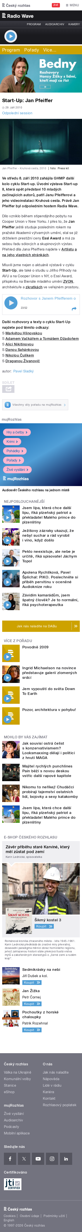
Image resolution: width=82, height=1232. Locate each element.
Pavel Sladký (23, 371)
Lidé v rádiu (52, 1085)
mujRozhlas (12, 419)
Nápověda (51, 1079)
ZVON (68, 281)
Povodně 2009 (35, 647)
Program (34, 24)
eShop (9, 1092)
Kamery (74, 24)
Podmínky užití (54, 1216)
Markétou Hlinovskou (23, 333)
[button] (73, 309)
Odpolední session (17, 113)
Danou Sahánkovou (22, 350)
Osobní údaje (29, 1216)
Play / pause (10, 302)
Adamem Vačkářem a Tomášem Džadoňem (42, 339)
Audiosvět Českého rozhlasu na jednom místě (35, 490)
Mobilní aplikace (17, 1133)
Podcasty (11, 1127)
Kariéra (48, 1092)
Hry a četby (17, 432)
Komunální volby (17, 1079)
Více (49, 50)
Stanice (10, 1085)
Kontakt (49, 1098)
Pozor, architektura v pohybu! (49, 709)
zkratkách (34, 287)
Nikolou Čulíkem (19, 355)
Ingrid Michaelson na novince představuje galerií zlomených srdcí (49, 673)
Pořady (31, 50)
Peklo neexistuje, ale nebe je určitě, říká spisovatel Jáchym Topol (49, 556)
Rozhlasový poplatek (60, 1105)
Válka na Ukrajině (17, 1072)
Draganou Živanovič (22, 361)
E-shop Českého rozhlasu (30, 837)
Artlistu (67, 249)
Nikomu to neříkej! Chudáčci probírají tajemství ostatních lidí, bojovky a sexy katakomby (50, 792)
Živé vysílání (17, 470)
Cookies (10, 1216)
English (9, 1220)
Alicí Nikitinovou (19, 344)
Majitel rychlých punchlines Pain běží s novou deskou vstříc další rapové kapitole (47, 771)
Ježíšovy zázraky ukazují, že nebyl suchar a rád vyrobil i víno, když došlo (48, 535)
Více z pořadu (18, 641)
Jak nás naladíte (56, 1072)
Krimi (12, 442)
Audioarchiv (54, 24)
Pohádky (15, 451)
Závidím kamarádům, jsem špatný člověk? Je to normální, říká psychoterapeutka (50, 600)
